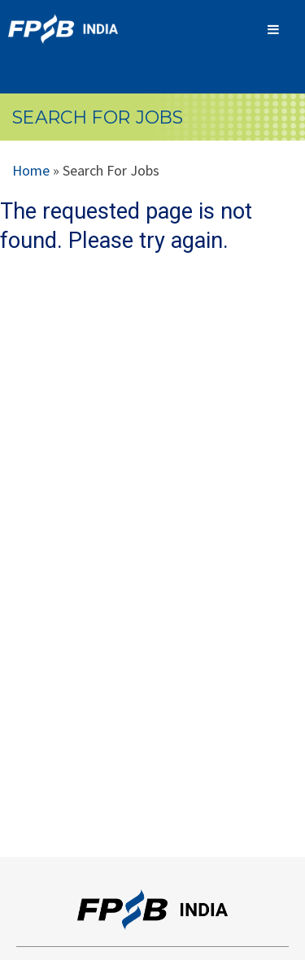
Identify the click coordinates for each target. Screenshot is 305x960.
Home (31, 170)
